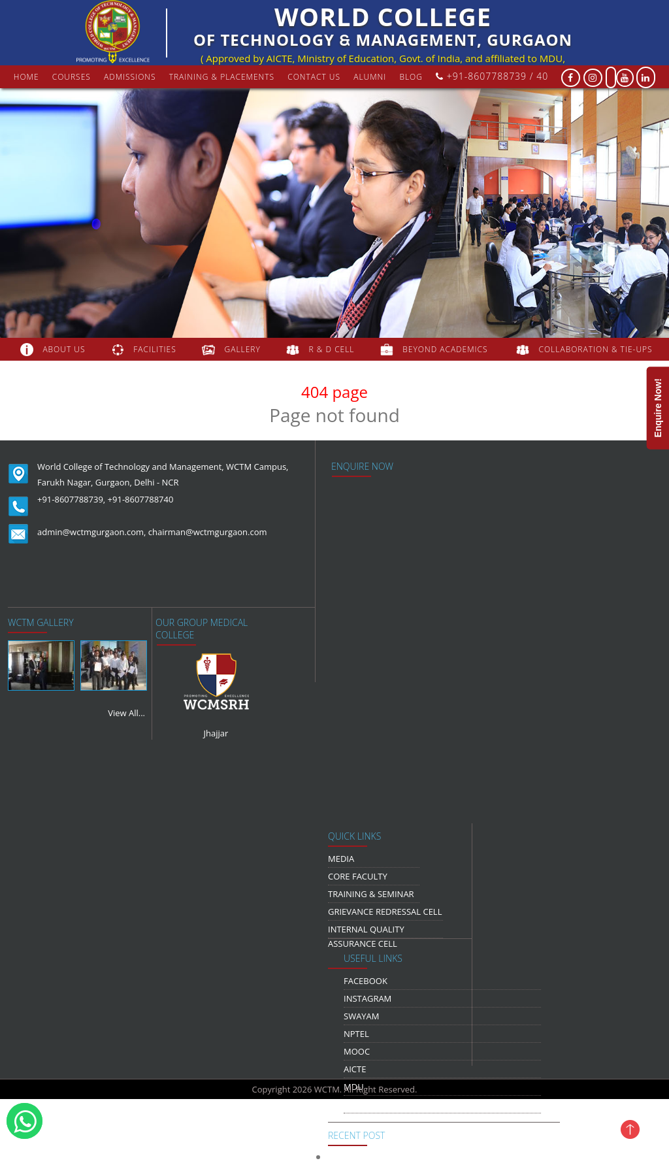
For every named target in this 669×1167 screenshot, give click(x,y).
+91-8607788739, (71, 499)
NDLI (353, 1104)
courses (71, 76)
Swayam (362, 1016)
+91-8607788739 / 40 (492, 76)
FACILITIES (154, 349)
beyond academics (446, 349)
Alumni (369, 76)
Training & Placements (221, 76)
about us (63, 349)
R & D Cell (332, 349)
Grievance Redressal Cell (385, 911)
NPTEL (356, 1034)
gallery (243, 349)
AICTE (355, 1069)
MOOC (357, 1051)
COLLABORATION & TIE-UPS (596, 349)
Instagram (367, 998)
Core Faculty (357, 876)
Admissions (130, 76)
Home (26, 76)
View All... (126, 713)
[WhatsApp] (24, 1121)
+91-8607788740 (141, 499)
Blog (411, 76)
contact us (313, 76)
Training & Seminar (371, 894)
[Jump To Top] (643, 1129)
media (341, 858)
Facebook (365, 981)
